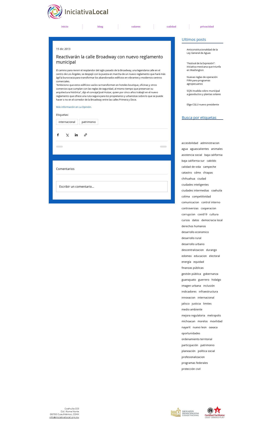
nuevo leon (200, 327)
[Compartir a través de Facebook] (58, 135)
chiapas (208, 172)
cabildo (211, 160)
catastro (187, 172)
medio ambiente (192, 309)
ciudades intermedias (195, 190)
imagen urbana (191, 285)
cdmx (197, 172)
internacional (67, 122)
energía (186, 262)
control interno (210, 202)
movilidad (216, 321)
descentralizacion (193, 250)
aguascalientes (199, 149)
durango (211, 250)
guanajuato (189, 279)
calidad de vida (191, 166)
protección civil (191, 369)
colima (186, 196)
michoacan (188, 321)
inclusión (209, 285)
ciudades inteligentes (195, 184)
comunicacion (190, 202)
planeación (189, 351)
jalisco (186, 303)
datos (195, 220)
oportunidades (191, 333)
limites (207, 303)
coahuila (216, 190)
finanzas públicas (193, 268)
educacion (200, 256)
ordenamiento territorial (197, 339)
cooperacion (208, 208)
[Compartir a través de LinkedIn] (76, 135)
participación (190, 345)
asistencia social (192, 155)
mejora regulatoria (193, 315)
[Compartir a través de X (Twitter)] (67, 135)
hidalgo (216, 279)
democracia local (212, 220)
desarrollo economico (195, 232)
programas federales (195, 363)
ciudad (201, 178)
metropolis (214, 315)
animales (217, 149)
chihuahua (188, 178)
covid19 (202, 214)
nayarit (186, 327)
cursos (186, 220)
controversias (190, 208)
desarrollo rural (191, 238)
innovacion (188, 297)
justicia (196, 303)
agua (185, 149)
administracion (209, 143)
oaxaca (213, 327)
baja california (213, 155)
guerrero (203, 279)
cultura (213, 214)
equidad (198, 262)
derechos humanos (194, 226)
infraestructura (208, 291)
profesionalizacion (193, 357)
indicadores (189, 291)
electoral (214, 256)
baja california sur (193, 160)
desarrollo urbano (193, 244)
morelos (203, 321)
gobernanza (210, 274)
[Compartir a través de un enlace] (85, 135)
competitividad (201, 196)
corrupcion (188, 214)
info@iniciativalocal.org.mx (64, 417)
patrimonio (89, 122)
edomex (187, 256)
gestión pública (191, 274)
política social (206, 351)
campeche (209, 166)
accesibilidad (190, 143)
